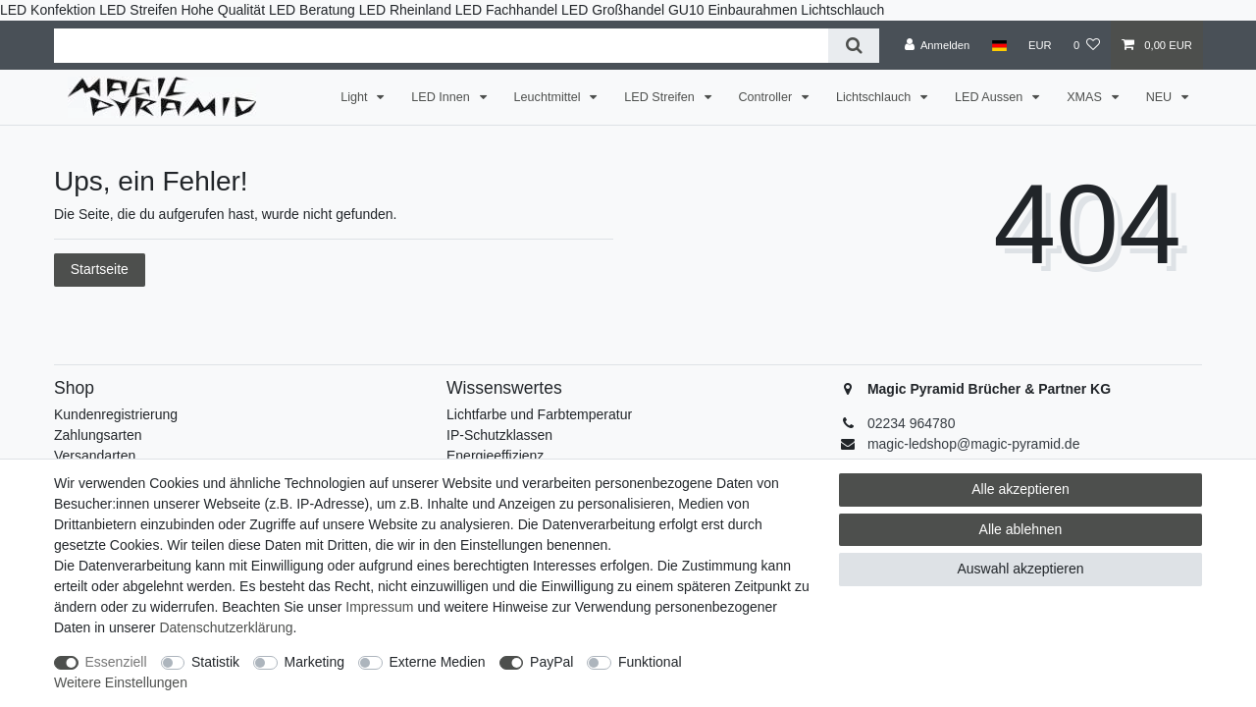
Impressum (379, 607)
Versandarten (94, 455)
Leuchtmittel (549, 97)
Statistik (215, 662)
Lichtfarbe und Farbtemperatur (539, 414)
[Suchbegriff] (441, 45)
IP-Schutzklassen (499, 435)
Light (355, 97)
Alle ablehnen (1021, 529)
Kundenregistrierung (116, 414)
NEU (1161, 97)
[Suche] (853, 45)
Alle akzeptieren (1020, 489)
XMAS (1086, 97)
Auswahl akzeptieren (1020, 568)
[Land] (998, 45)
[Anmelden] (937, 45)
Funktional (650, 662)
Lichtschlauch (875, 97)
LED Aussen (990, 97)
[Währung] (1040, 45)
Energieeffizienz (495, 455)
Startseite (100, 269)
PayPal (551, 662)
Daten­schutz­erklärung (225, 627)
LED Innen (442, 97)
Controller (767, 97)
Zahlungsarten (98, 435)
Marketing (314, 662)
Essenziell (116, 662)
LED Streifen (661, 97)
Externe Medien (438, 662)
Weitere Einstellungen (120, 682)
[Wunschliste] (1087, 45)
